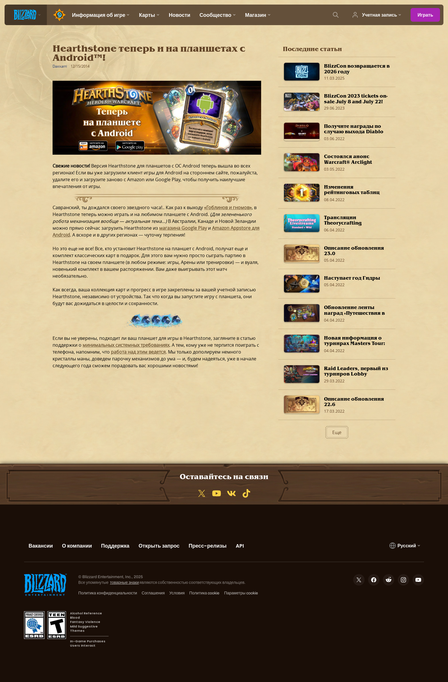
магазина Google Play (183, 228)
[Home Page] (57, 15)
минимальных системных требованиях (126, 345)
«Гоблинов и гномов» (228, 207)
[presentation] (26, 15)
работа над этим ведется (138, 352)
